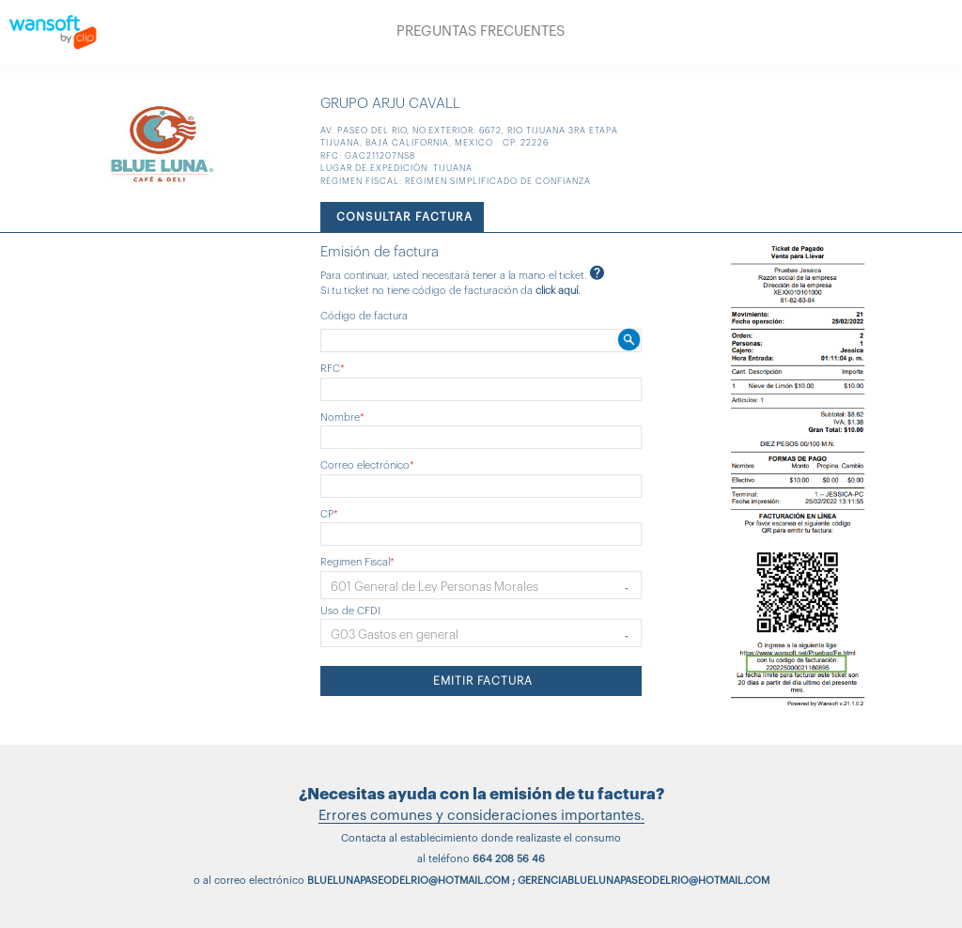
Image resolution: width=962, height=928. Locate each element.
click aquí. (558, 291)
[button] (480, 585)
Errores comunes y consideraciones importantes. (481, 816)
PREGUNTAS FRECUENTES (480, 31)
